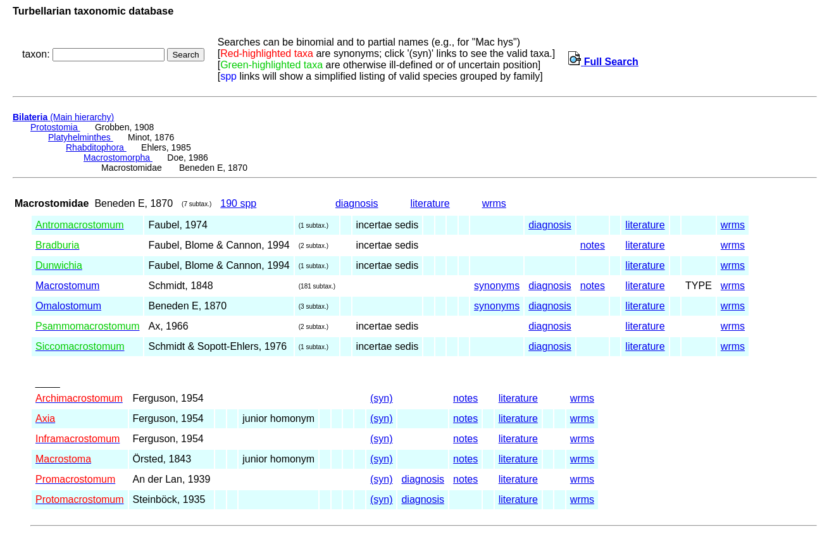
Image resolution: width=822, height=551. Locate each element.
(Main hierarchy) (63, 117)
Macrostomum (67, 285)
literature (429, 203)
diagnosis (356, 203)
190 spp (238, 203)
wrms (494, 203)
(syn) (381, 398)
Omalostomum (68, 305)
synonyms (497, 285)
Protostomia (55, 127)
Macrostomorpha (118, 157)
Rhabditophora (96, 147)
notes (592, 245)
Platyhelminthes (80, 137)
